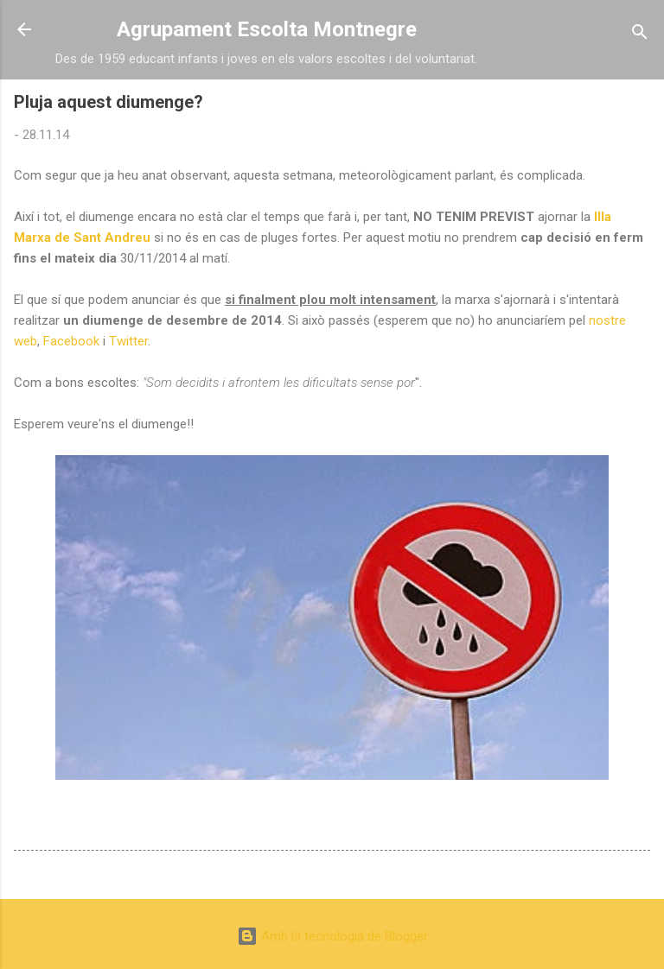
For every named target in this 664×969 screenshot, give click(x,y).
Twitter (128, 341)
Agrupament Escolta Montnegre (267, 29)
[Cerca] (639, 35)
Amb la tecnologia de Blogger (332, 936)
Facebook (71, 341)
